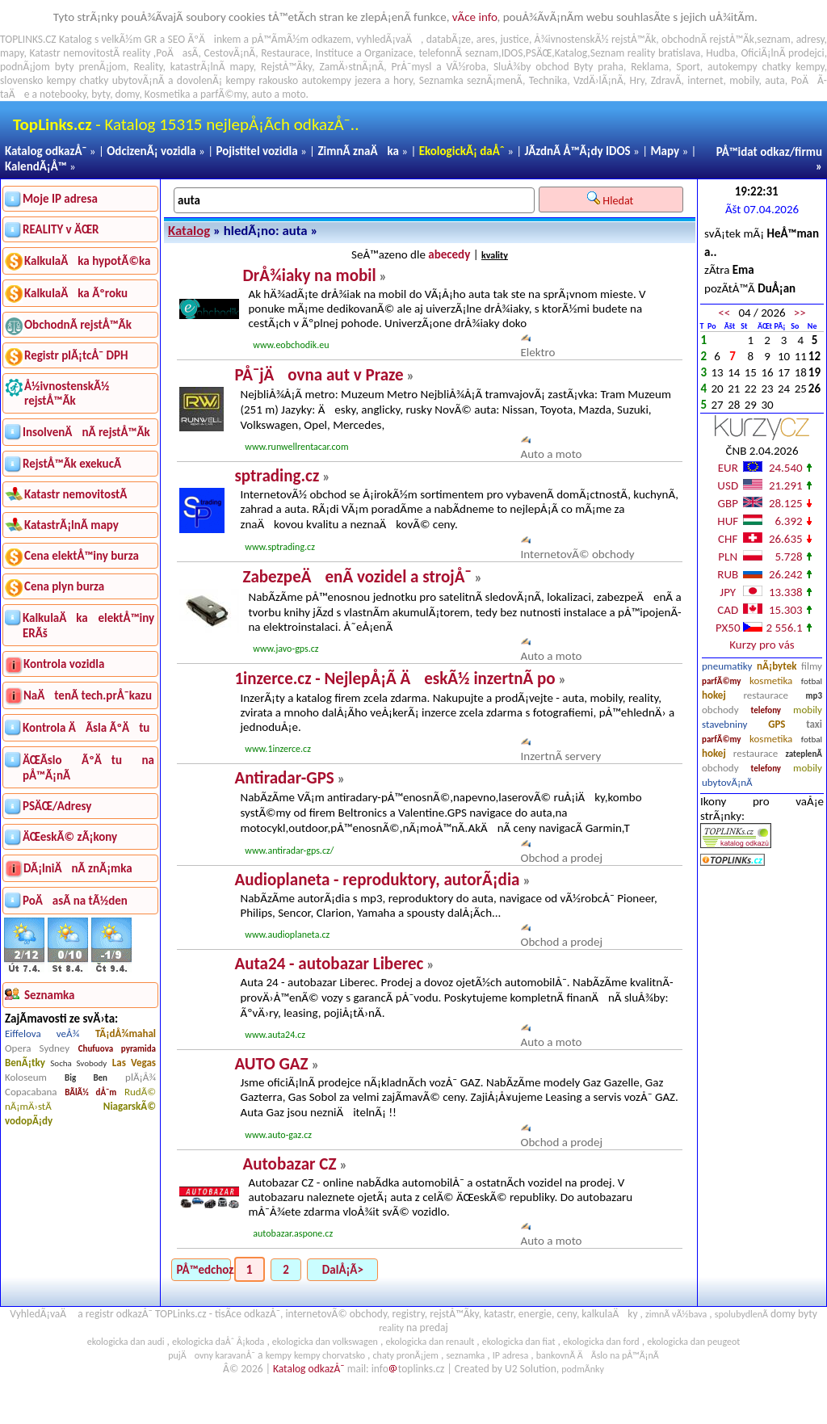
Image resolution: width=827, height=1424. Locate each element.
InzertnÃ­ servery (561, 756)
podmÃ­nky (582, 1369)
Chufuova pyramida (117, 1049)
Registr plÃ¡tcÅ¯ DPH (76, 355)
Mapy (664, 151)
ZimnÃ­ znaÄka (358, 151)
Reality (147, 67)
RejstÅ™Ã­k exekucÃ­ (72, 463)
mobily (807, 710)
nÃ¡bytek (776, 666)
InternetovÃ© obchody (578, 554)
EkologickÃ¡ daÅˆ (462, 151)
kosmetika (770, 680)
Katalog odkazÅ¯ (45, 151)
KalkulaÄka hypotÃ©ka (87, 261)
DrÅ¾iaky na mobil (309, 275)
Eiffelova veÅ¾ (42, 1033)
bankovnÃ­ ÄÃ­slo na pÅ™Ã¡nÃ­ (597, 1355)
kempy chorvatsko (329, 1355)
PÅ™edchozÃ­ (204, 1269)
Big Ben (86, 1078)
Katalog (189, 230)
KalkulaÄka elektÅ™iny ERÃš (88, 626)
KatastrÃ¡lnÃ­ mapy (71, 525)
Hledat (612, 199)
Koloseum (26, 1077)
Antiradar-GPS (284, 777)
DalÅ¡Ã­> (342, 1269)
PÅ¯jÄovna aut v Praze (318, 374)
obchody (720, 710)
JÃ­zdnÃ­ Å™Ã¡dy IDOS (578, 151)
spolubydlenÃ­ (741, 1314)
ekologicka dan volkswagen (325, 1341)
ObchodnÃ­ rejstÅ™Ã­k (78, 324)
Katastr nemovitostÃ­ (75, 494)
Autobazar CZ (289, 1163)
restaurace (765, 695)
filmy (811, 666)
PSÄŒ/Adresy (57, 806)
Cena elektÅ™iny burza (81, 555)
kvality (494, 255)
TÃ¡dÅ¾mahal (125, 1033)
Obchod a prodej (562, 858)
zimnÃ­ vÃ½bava (676, 1314)
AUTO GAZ (271, 1063)
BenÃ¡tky (25, 1062)
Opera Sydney (37, 1048)
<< (724, 312)
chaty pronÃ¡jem (406, 1355)
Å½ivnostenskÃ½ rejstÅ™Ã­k (66, 393)
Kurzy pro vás (761, 644)
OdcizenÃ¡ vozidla (151, 151)
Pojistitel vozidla (256, 151)
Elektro (538, 352)
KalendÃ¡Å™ (36, 166)
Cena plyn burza (64, 586)
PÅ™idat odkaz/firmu (769, 152)
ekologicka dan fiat (519, 1341)
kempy (810, 67)
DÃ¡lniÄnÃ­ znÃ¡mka (77, 868)
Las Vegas (134, 1062)
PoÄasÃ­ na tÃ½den (75, 900)
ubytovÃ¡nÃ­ (727, 782)
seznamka (465, 1355)
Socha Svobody (78, 1063)
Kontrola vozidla (63, 664)
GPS (776, 724)
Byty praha (598, 67)
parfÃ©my (721, 681)
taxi (814, 724)
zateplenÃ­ (803, 754)
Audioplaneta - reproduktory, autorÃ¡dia (376, 879)
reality (137, 53)
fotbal (811, 681)
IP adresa (510, 1355)
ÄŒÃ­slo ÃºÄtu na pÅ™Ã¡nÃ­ (88, 768)
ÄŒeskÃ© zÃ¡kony (70, 837)
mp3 (814, 696)
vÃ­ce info (474, 17)
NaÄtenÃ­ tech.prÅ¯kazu (87, 695)
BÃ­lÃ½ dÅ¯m (90, 1092)
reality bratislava (664, 53)
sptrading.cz (276, 475)
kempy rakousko (262, 80)
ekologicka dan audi (126, 1341)
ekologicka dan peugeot (693, 1341)
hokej (714, 695)
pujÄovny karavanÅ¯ (211, 1355)
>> (800, 312)
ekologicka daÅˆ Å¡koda (218, 1341)
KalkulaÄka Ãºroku (76, 293)
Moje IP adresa (60, 198)
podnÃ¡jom (25, 67)
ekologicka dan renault (429, 1341)
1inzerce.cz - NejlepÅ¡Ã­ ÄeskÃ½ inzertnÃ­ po (394, 678)
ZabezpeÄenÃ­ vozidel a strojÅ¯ (356, 576)
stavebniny (724, 724)
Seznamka (441, 80)
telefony (766, 710)
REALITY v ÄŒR (61, 229)
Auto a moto (551, 454)
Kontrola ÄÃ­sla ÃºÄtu (86, 727)
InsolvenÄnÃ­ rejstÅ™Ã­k (86, 432)
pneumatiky (727, 666)
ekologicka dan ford (601, 1341)
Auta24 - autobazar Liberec (328, 963)
